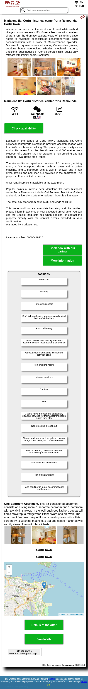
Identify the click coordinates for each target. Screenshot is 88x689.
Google (51, 679)
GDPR (84, 681)
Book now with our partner (62, 250)
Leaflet (62, 614)
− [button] (9, 572)
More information (62, 260)
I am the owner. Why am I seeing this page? (23, 652)
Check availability (24, 128)
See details (44, 639)
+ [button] (9, 567)
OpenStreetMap (76, 614)
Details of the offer (44, 625)
